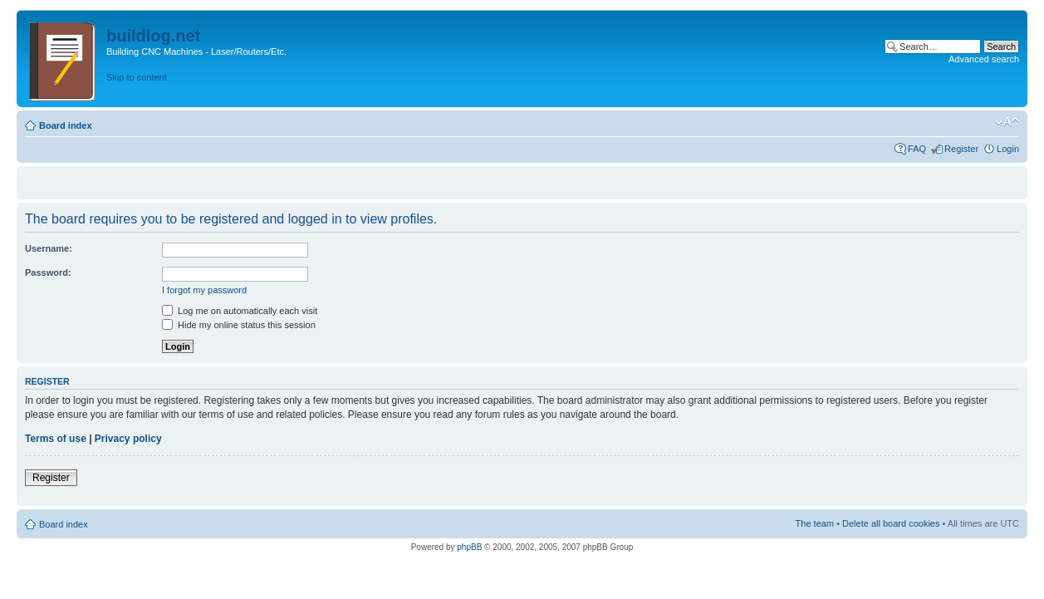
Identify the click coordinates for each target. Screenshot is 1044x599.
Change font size (1007, 122)
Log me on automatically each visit (239, 311)
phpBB (469, 547)
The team (815, 523)
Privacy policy (128, 438)
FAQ (917, 149)
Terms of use (55, 438)
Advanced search (983, 59)
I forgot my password (204, 290)
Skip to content (136, 77)
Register (961, 149)
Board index (65, 125)
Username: (48, 248)
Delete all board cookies (890, 523)
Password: (48, 272)
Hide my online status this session (239, 325)
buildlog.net (153, 36)
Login (1008, 149)
